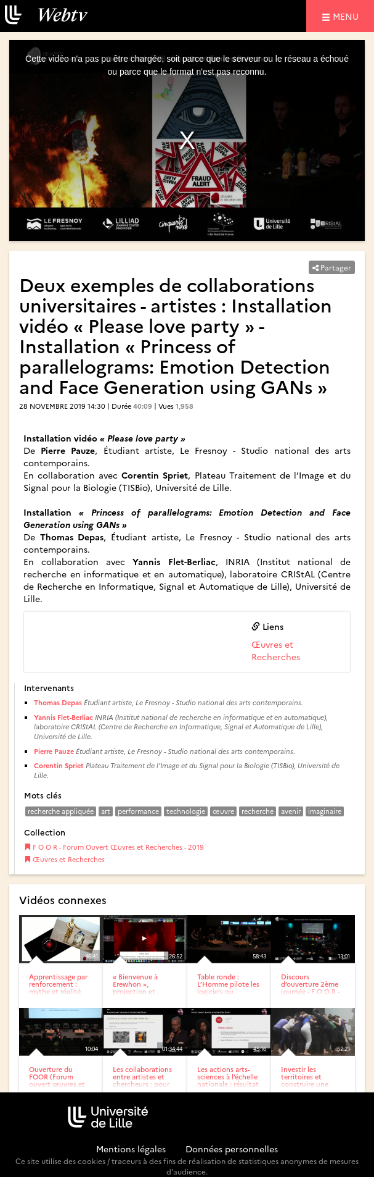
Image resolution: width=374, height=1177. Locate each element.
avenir (291, 811)
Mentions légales (131, 1148)
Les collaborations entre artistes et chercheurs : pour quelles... (142, 1080)
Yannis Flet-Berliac (63, 717)
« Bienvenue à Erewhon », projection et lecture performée (142, 987)
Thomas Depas (58, 702)
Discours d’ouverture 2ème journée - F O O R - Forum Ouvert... (310, 987)
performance (138, 811)
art (105, 811)
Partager (331, 267)
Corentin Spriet (59, 765)
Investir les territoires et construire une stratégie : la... (304, 1080)
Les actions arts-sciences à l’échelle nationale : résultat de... (228, 1080)
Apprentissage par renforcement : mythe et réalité (58, 984)
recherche (258, 811)
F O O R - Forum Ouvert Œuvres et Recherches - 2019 (114, 847)
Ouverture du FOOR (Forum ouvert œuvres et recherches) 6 (57, 1080)
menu (347, 15)
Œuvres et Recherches (275, 650)
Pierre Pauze (54, 751)
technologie (185, 811)
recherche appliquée (61, 811)
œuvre (223, 811)
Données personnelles (231, 1148)
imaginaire (324, 811)
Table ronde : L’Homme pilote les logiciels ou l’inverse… (228, 987)
